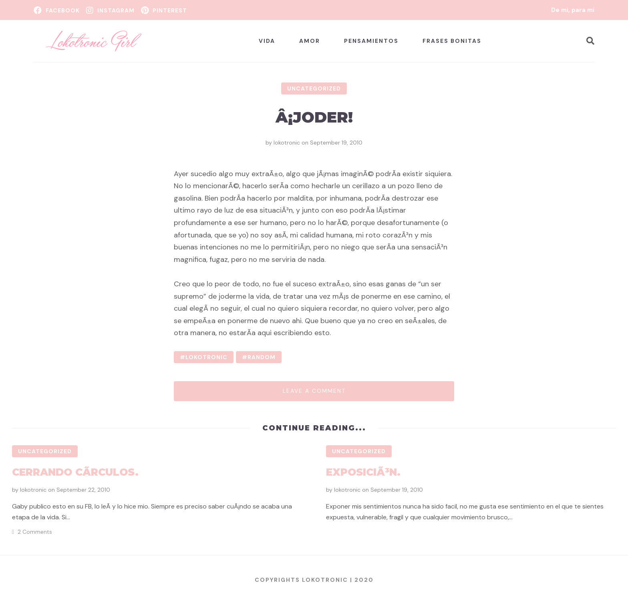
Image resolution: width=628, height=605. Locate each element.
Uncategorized (314, 88)
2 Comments (35, 531)
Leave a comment (314, 390)
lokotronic (287, 142)
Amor (309, 40)
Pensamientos (371, 40)
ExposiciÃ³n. (363, 472)
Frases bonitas (452, 40)
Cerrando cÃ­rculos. (75, 472)
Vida (267, 40)
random (262, 357)
